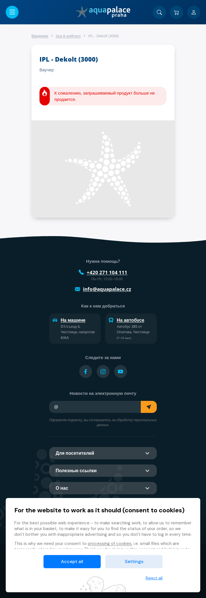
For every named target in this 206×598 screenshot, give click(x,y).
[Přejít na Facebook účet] (85, 371)
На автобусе (126, 320)
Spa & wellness (68, 36)
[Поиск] (159, 12)
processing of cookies (110, 543)
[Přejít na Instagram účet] (103, 371)
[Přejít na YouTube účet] (120, 371)
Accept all (72, 561)
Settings (134, 561)
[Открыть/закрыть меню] (12, 12)
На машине (69, 320)
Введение (39, 36)
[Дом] (103, 12)
